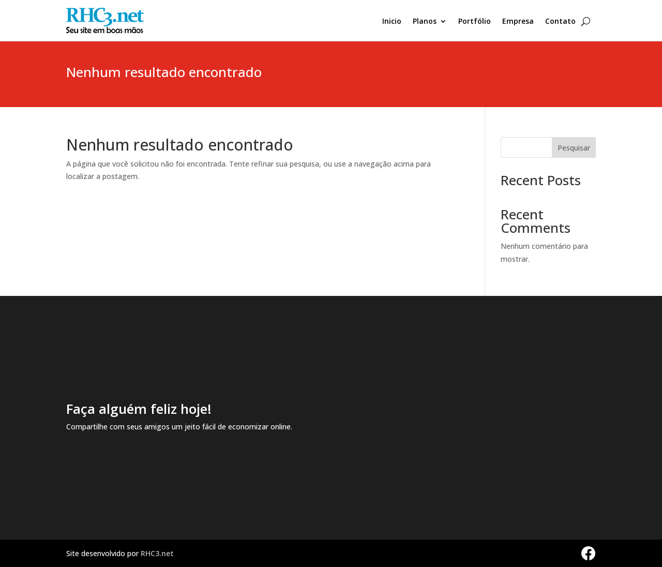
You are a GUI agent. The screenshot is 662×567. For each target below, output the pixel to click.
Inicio (391, 22)
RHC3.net (157, 553)
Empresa (518, 22)
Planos (425, 22)
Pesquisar (574, 148)
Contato (560, 22)
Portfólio (474, 22)
